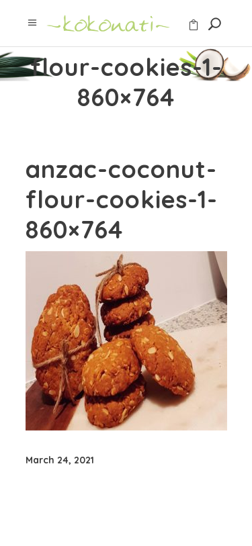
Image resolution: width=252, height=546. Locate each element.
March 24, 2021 (60, 460)
